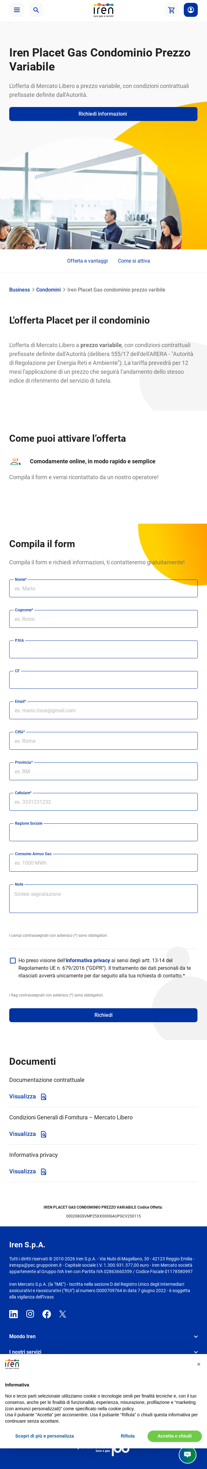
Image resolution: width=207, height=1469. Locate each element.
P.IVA (19, 640)
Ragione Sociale (28, 823)
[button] (16, 10)
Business (19, 290)
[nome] (103, 588)
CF (17, 671)
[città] (103, 741)
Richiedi (103, 1015)
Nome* (21, 579)
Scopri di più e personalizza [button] (44, 1436)
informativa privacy (88, 960)
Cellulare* (23, 793)
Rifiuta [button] (128, 1436)
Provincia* (24, 762)
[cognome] (103, 619)
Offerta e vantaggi (87, 261)
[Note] (103, 902)
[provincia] (103, 771)
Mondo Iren (22, 1336)
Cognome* (24, 610)
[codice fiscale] (103, 680)
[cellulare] (103, 802)
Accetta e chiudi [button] (175, 1436)
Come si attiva (134, 261)
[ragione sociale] (103, 832)
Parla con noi (170, 1455)
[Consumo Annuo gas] (103, 863)
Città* (20, 732)
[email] (103, 710)
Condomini (48, 290)
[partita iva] (103, 649)
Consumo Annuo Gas (33, 854)
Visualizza (28, 1096)
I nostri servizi (25, 1352)
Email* (20, 701)
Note (19, 884)
